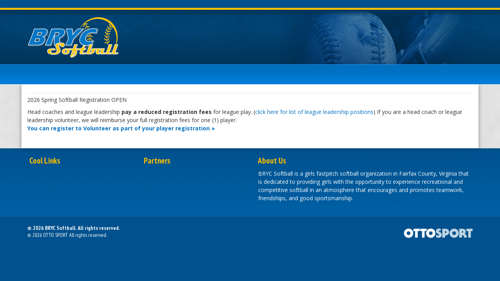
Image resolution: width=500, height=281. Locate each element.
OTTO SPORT (55, 234)
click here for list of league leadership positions (314, 112)
